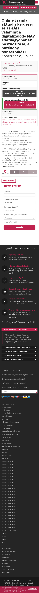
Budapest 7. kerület (8, 479)
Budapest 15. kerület (8, 503)
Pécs (3, 542)
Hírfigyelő (5, 383)
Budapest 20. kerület (8, 518)
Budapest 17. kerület (8, 509)
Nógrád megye (6, 437)
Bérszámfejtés (6, 554)
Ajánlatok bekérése (12, 7)
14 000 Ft (19, 93)
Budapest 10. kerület (8, 488)
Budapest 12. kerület (8, 494)
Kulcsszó (7, 192)
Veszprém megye (7, 455)
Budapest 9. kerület (8, 485)
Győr (3, 545)
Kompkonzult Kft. (11, 63)
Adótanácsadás (6, 548)
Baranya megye (6, 407)
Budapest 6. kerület (8, 476)
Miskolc (4, 539)
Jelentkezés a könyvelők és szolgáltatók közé (17, 375)
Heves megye (6, 428)
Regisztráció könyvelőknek (25, 11)
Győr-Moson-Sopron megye (10, 422)
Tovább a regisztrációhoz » (13, 359)
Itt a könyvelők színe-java (13, 355)
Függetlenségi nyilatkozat (10, 387)
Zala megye (5, 458)
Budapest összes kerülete (10, 530)
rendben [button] (32, 588)
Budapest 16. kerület (8, 506)
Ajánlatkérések (18, 370)
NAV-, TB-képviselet (8, 569)
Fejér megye (5, 419)
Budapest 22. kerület (8, 524)
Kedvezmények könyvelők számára (14, 379)
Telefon (15, 70)
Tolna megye (5, 449)
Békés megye (6, 410)
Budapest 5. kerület (8, 473)
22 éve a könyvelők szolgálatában (15, 329)
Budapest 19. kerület (8, 515)
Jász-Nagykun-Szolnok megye (11, 431)
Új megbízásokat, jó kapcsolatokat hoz (17, 347)
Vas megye (5, 452)
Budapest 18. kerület (8, 512)
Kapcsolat (26, 387)
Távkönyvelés (6, 572)
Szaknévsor (6, 370)
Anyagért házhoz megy (8, 551)
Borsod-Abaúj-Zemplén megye (11, 413)
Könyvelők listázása (29, 7)
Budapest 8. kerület (8, 482)
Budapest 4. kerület (8, 470)
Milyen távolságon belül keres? (15, 214)
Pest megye (5, 440)
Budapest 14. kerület (8, 500)
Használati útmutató (19, 383)
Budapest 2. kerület (8, 464)
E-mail (6, 70)
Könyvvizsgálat (6, 566)
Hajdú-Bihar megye (7, 425)
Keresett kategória (11, 199)
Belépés (9, 11)
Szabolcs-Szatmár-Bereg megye (11, 446)
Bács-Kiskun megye (8, 404)
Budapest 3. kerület (8, 467)
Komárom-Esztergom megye (10, 434)
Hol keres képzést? (11, 207)
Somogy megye (6, 443)
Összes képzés (9, 180)
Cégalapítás (5, 557)
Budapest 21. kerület (8, 521)
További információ (15, 591)
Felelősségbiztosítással (9, 560)
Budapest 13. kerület (8, 497)
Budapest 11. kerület (8, 491)
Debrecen (5, 533)
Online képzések (10, 222)
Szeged (4, 536)
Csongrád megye (7, 416)
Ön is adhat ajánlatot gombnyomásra (17, 351)
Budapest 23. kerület (8, 527)
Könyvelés (5, 563)
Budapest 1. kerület (8, 461)
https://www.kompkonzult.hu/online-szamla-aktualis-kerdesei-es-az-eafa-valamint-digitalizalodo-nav (19, 122)
